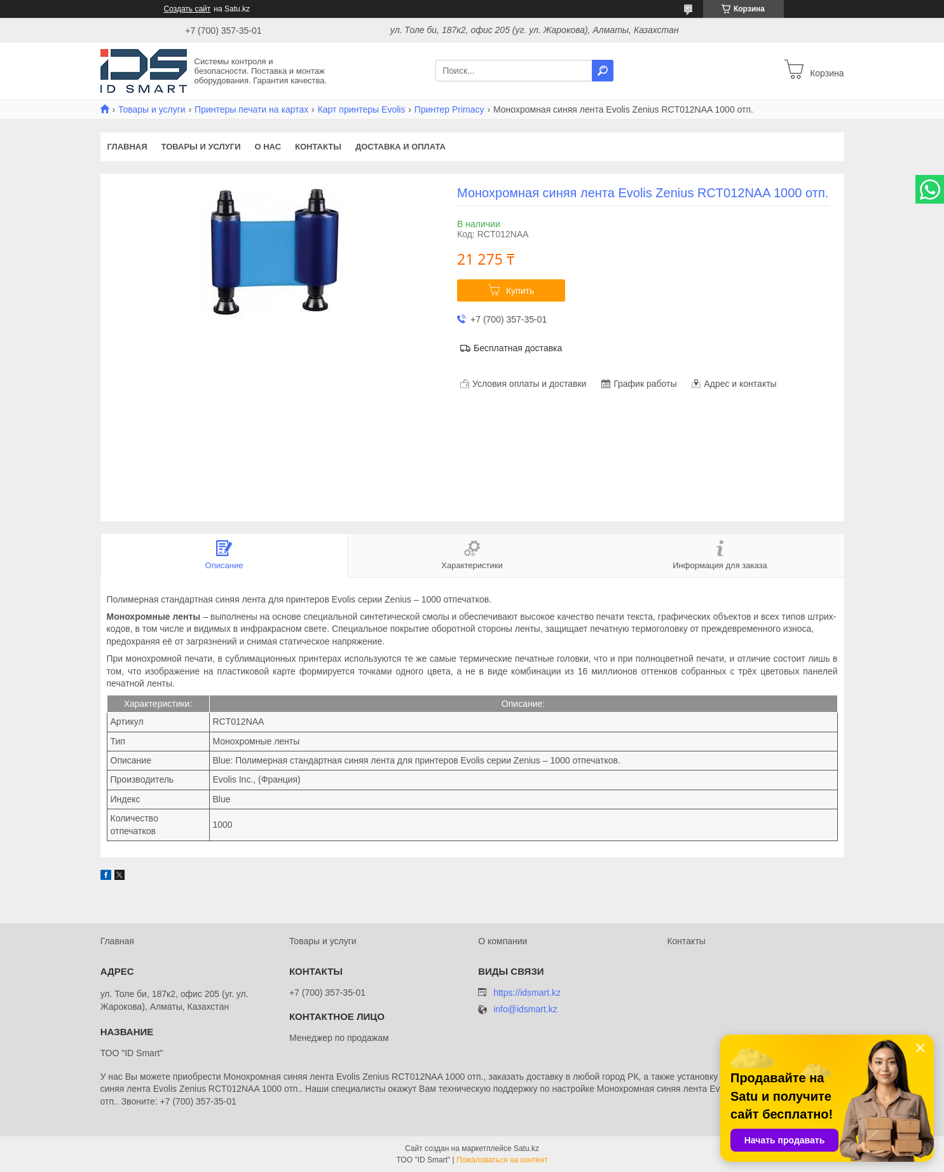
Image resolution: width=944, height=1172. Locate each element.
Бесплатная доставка (518, 348)
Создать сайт (187, 8)
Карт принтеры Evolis (362, 109)
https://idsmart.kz (527, 992)
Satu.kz (526, 1148)
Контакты (318, 146)
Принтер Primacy (449, 109)
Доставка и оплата (400, 146)
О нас (267, 146)
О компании (502, 941)
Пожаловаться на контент (501, 1159)
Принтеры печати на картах (251, 109)
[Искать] (602, 70)
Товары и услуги (152, 109)
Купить (520, 291)
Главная (127, 146)
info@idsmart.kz (525, 1009)
